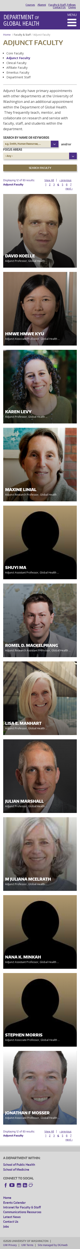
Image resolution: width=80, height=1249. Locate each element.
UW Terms (27, 1245)
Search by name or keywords (26, 137)
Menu (72, 15)
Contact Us (59, 7)
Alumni (42, 5)
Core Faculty (15, 53)
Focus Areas (12, 149)
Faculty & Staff (22, 34)
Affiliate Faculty (17, 68)
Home (7, 34)
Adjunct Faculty (18, 58)
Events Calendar (14, 1202)
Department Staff (18, 77)
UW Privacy (10, 1245)
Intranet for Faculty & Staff (22, 1207)
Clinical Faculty (16, 63)
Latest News (12, 1217)
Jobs (6, 1226)
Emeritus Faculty (17, 72)
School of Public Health (19, 1164)
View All (49, 180)
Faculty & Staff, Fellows (62, 5)
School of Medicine (16, 1169)
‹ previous (65, 180)
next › (69, 188)
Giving (72, 7)
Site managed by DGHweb (53, 1245)
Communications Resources (22, 1212)
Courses (30, 5)
